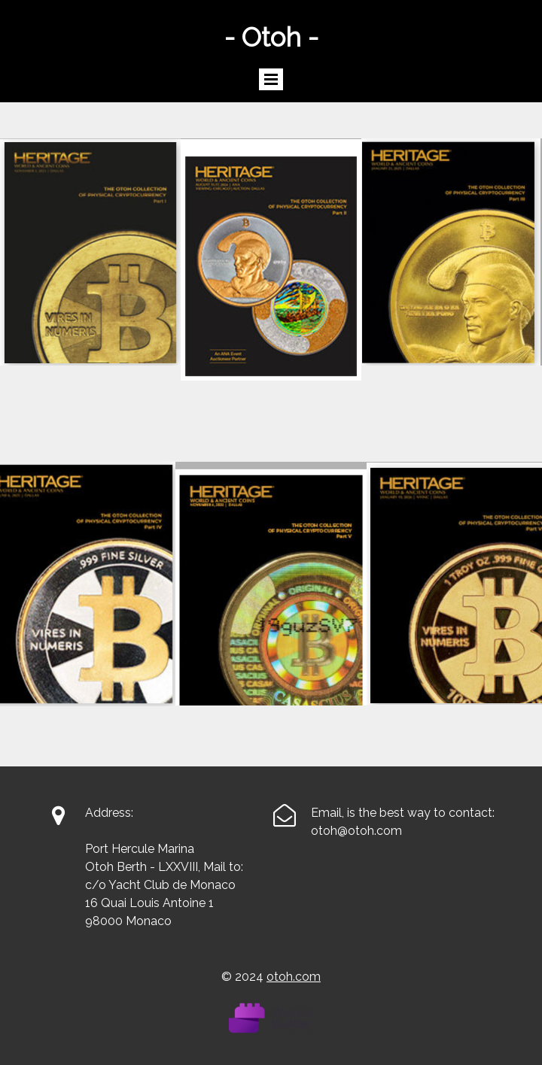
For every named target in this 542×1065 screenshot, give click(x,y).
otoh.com (293, 976)
